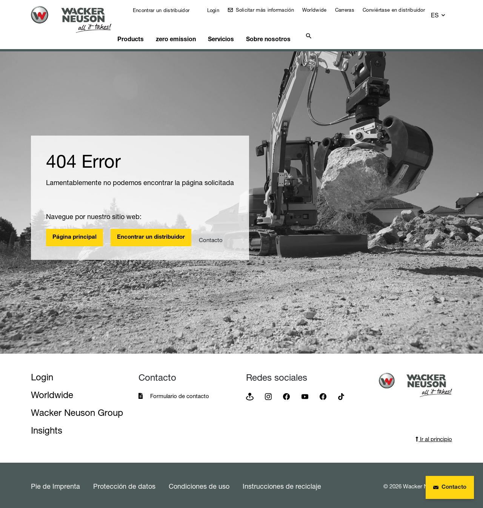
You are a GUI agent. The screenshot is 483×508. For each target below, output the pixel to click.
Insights (46, 428)
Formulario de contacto (179, 394)
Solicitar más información (249, 14)
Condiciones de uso (199, 484)
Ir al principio (433, 437)
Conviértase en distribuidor (381, 14)
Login (202, 18)
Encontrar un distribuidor (146, 14)
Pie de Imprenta (55, 484)
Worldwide (315, 14)
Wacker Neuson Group (77, 411)
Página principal (74, 236)
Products (144, 36)
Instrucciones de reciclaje (282, 484)
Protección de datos (124, 484)
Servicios (242, 36)
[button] (445, 16)
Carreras (344, 14)
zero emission (193, 36)
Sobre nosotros (293, 36)
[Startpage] (77, 19)
